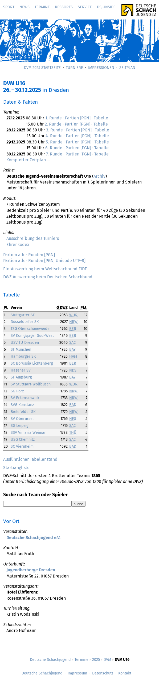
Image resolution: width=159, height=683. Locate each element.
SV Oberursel (22, 418)
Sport (8, 7)
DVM (107, 659)
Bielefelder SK (23, 411)
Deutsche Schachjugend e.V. (33, 537)
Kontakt (124, 673)
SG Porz (17, 391)
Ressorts (64, 7)
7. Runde (54, 154)
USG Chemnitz (23, 439)
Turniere (74, 67)
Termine (42, 7)
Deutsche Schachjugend (50, 659)
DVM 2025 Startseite (42, 67)
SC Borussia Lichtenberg (32, 363)
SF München (21, 349)
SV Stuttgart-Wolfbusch (31, 384)
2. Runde (53, 124)
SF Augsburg (21, 377)
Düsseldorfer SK (25, 321)
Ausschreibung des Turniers (32, 238)
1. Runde (53, 117)
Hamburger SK (23, 356)
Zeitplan (127, 67)
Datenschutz (102, 673)
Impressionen (101, 67)
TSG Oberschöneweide (30, 328)
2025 (96, 659)
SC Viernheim (22, 446)
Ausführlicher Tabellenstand (30, 459)
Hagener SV (21, 370)
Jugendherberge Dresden (30, 569)
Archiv (99, 176)
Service (85, 7)
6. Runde (53, 147)
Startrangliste (16, 467)
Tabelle (101, 117)
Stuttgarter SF (23, 315)
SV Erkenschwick (25, 398)
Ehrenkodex (17, 244)
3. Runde (54, 129)
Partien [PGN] (78, 117)
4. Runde (54, 135)
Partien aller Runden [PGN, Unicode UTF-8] (44, 260)
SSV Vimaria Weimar (28, 432)
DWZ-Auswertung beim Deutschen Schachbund (47, 276)
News (24, 7)
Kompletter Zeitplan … (28, 159)
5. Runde (54, 142)
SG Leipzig (19, 425)
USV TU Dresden (25, 342)
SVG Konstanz (22, 405)
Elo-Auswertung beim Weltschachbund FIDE (45, 268)
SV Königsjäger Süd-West (32, 335)
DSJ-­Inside (106, 7)
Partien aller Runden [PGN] (29, 254)
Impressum (77, 673)
